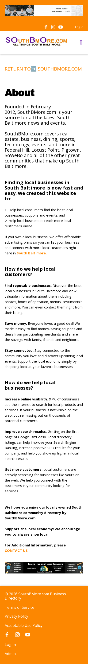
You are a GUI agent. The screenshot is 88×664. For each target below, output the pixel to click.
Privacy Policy (16, 616)
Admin (10, 653)
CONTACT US (17, 550)
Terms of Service (19, 607)
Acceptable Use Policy (23, 625)
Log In (79, 27)
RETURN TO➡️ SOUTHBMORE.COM (43, 69)
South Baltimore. (32, 253)
